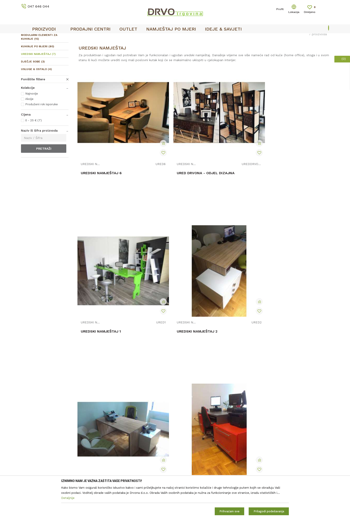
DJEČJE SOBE (33, 94)
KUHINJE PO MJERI (37, 79)
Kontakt (105, 419)
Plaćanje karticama (191, 457)
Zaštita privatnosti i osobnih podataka (206, 419)
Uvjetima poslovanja (309, 425)
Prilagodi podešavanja (269, 511)
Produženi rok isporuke (41, 137)
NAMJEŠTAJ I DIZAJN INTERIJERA (62, 47)
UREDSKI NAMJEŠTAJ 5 (228, 300)
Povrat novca (187, 451)
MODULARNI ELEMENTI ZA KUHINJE (39, 70)
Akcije (29, 132)
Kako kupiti (185, 463)
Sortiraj (243, 56)
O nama (105, 413)
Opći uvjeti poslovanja (193, 413)
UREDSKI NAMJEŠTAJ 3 (101, 300)
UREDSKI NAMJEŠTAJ (38, 87)
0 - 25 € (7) (33, 153)
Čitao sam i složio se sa (292, 427)
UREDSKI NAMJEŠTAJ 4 (164, 300)
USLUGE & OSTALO (36, 102)
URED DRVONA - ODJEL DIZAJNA (164, 176)
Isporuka (183, 444)
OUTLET (174, 38)
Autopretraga (222, 56)
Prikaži (288, 56)
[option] (175, 38)
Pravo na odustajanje (193, 432)
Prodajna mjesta (111, 426)
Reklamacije (186, 438)
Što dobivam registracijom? (198, 469)
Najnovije (31, 126)
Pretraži (43, 182)
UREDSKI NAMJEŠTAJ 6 (101, 174)
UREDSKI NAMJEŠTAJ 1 (228, 174)
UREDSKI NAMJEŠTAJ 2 (291, 174)
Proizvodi (27, 47)
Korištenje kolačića (191, 426)
